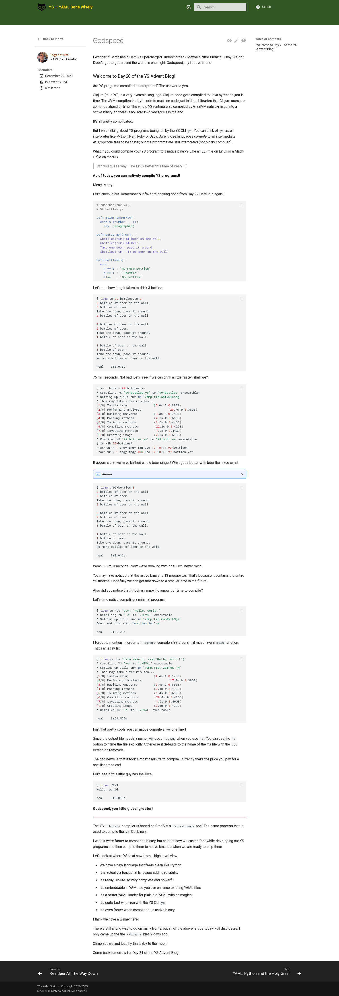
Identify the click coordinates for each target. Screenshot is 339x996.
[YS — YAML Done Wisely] (41, 7)
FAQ (141, 20)
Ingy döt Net (59, 55)
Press (102, 20)
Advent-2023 (57, 82)
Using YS (44, 20)
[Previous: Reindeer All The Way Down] (69, 972)
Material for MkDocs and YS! (69, 991)
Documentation (68, 20)
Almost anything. (169, 474)
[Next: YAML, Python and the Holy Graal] (266, 972)
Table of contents (268, 39)
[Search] (220, 7)
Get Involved (122, 20)
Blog (88, 20)
